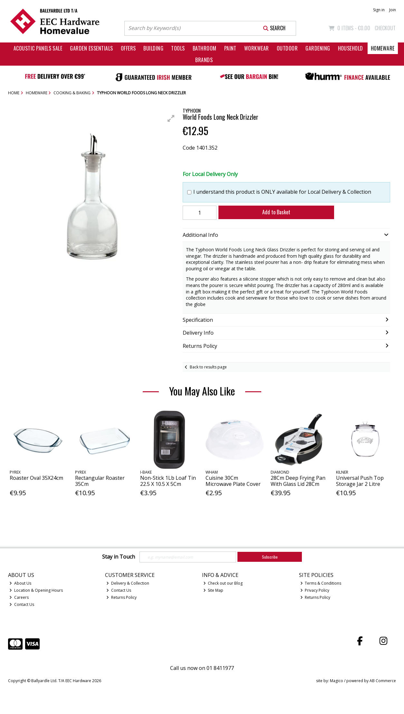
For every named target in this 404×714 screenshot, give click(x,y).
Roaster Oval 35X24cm (36, 477)
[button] (171, 118)
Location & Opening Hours (36, 590)
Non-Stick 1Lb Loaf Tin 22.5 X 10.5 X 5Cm (168, 480)
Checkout (385, 28)
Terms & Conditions (320, 583)
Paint (230, 48)
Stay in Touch (118, 557)
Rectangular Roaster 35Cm (100, 480)
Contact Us (21, 604)
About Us (20, 583)
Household (350, 48)
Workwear (256, 48)
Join (392, 10)
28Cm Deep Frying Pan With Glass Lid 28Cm (298, 480)
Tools (178, 48)
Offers (128, 48)
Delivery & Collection (127, 583)
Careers (19, 597)
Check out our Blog (223, 583)
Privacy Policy (315, 590)
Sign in (379, 10)
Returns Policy (121, 597)
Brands (204, 60)
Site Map (213, 590)
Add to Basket (276, 212)
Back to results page (208, 367)
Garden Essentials (91, 48)
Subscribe (270, 557)
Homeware (383, 48)
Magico (336, 680)
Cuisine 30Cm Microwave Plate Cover (233, 480)
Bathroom (204, 48)
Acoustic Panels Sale (38, 48)
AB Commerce (383, 680)
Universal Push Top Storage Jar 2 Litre (360, 480)
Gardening (317, 48)
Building (153, 48)
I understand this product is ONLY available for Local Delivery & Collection (282, 192)
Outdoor (287, 48)
